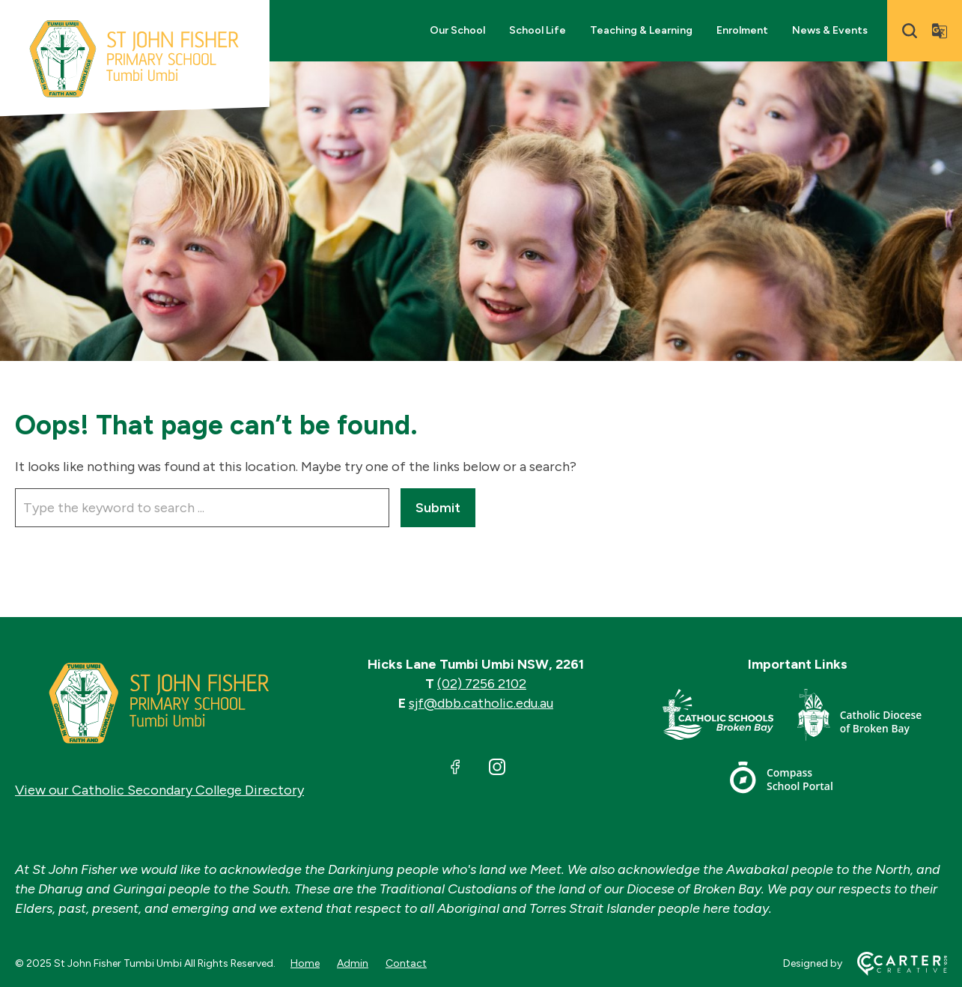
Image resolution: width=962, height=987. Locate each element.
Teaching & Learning (641, 30)
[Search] (910, 30)
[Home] (159, 703)
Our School (457, 30)
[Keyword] (202, 507)
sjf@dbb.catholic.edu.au (481, 703)
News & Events (830, 30)
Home (305, 963)
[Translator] (940, 30)
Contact (406, 963)
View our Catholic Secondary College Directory (159, 790)
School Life (537, 30)
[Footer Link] (730, 718)
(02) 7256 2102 (481, 683)
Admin (352, 963)
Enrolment (742, 30)
